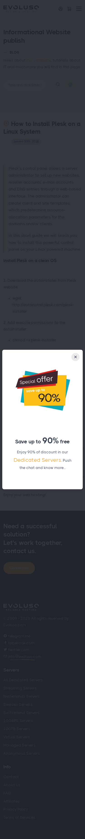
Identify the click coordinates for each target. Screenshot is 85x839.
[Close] (75, 357)
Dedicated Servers (37, 460)
